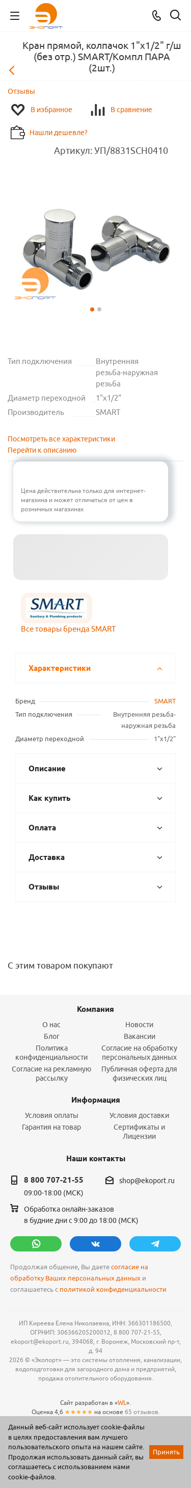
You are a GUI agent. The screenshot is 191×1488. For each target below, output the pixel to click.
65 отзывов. (142, 1412)
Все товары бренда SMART (68, 628)
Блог (52, 1036)
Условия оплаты (51, 1115)
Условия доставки (139, 1115)
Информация (95, 1100)
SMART (165, 701)
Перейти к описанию (42, 450)
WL (122, 1402)
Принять (166, 1452)
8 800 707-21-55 (54, 1180)
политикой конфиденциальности (113, 1289)
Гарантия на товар (51, 1127)
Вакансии (139, 1036)
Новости (139, 1025)
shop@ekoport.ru (147, 1181)
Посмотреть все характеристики (61, 439)
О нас (51, 1025)
